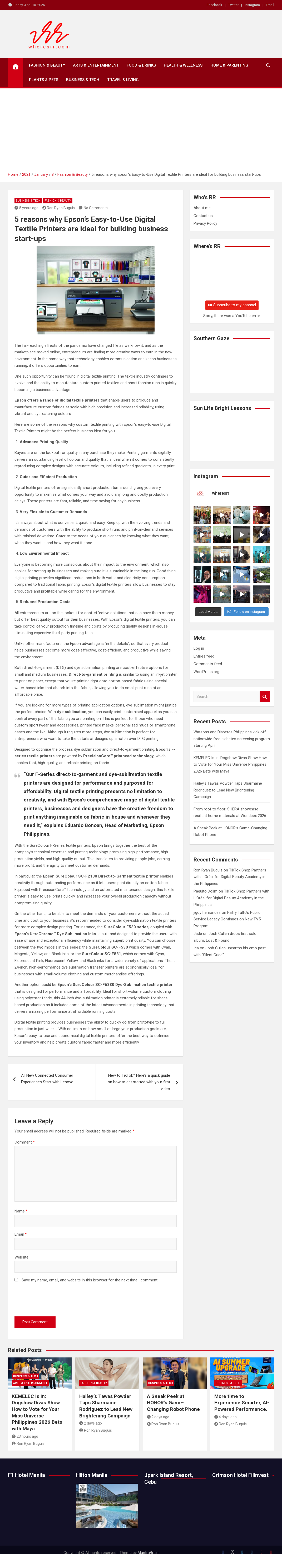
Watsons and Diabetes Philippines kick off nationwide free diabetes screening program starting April (232, 739)
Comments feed (208, 663)
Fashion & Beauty (47, 65)
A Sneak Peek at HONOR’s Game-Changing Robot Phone (174, 1402)
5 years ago (26, 208)
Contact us (203, 215)
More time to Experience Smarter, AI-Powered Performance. (241, 1402)
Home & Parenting (229, 65)
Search (265, 696)
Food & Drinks (141, 65)
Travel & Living (123, 79)
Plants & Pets (43, 79)
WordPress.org (206, 671)
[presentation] (54, 1301)
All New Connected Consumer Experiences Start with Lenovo (47, 1079)
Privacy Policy (205, 223)
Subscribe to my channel (232, 305)
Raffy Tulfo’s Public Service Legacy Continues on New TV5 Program (227, 919)
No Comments (96, 208)
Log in (199, 648)
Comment (24, 1142)
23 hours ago (25, 1436)
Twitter (233, 5)
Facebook (214, 5)
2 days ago (90, 1423)
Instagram (252, 5)
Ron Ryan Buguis (58, 208)
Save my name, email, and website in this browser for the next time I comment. (90, 1280)
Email (270, 5)
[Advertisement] (141, 132)
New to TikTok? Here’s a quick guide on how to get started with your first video (139, 1082)
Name (21, 1211)
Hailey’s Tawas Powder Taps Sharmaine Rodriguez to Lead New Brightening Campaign (228, 790)
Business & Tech (82, 79)
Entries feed (204, 656)
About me (202, 207)
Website (21, 1257)
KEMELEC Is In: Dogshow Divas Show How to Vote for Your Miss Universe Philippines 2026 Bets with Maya (230, 764)
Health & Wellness (183, 65)
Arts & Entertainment (96, 65)
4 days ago (225, 1417)
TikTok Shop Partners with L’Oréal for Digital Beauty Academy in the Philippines (230, 877)
